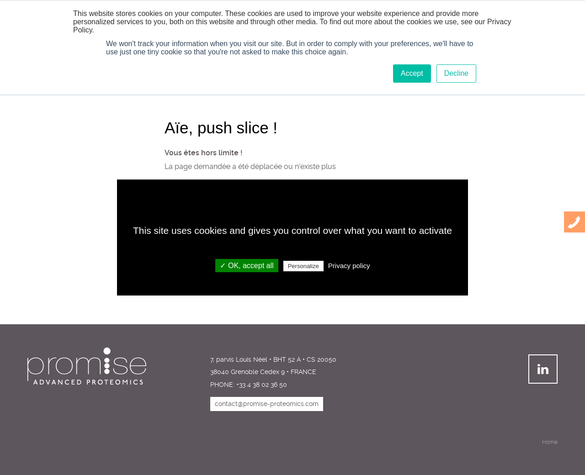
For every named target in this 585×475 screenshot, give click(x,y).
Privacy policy (349, 265)
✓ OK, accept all (246, 265)
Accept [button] (412, 73)
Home (550, 442)
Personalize (303, 266)
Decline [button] (456, 73)
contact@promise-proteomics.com (267, 403)
